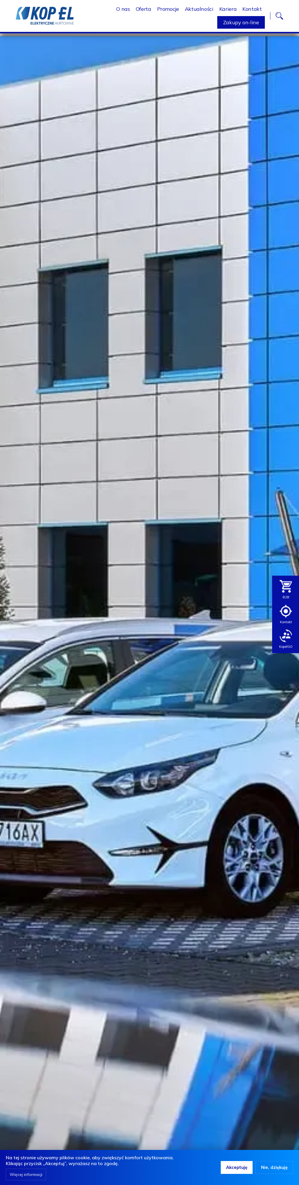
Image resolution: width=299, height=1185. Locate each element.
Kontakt (252, 10)
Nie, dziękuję (274, 1167)
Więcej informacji (26, 1174)
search (279, 17)
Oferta (143, 10)
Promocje (168, 10)
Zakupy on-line (241, 23)
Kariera (228, 10)
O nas (123, 10)
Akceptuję (236, 1167)
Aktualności (199, 10)
